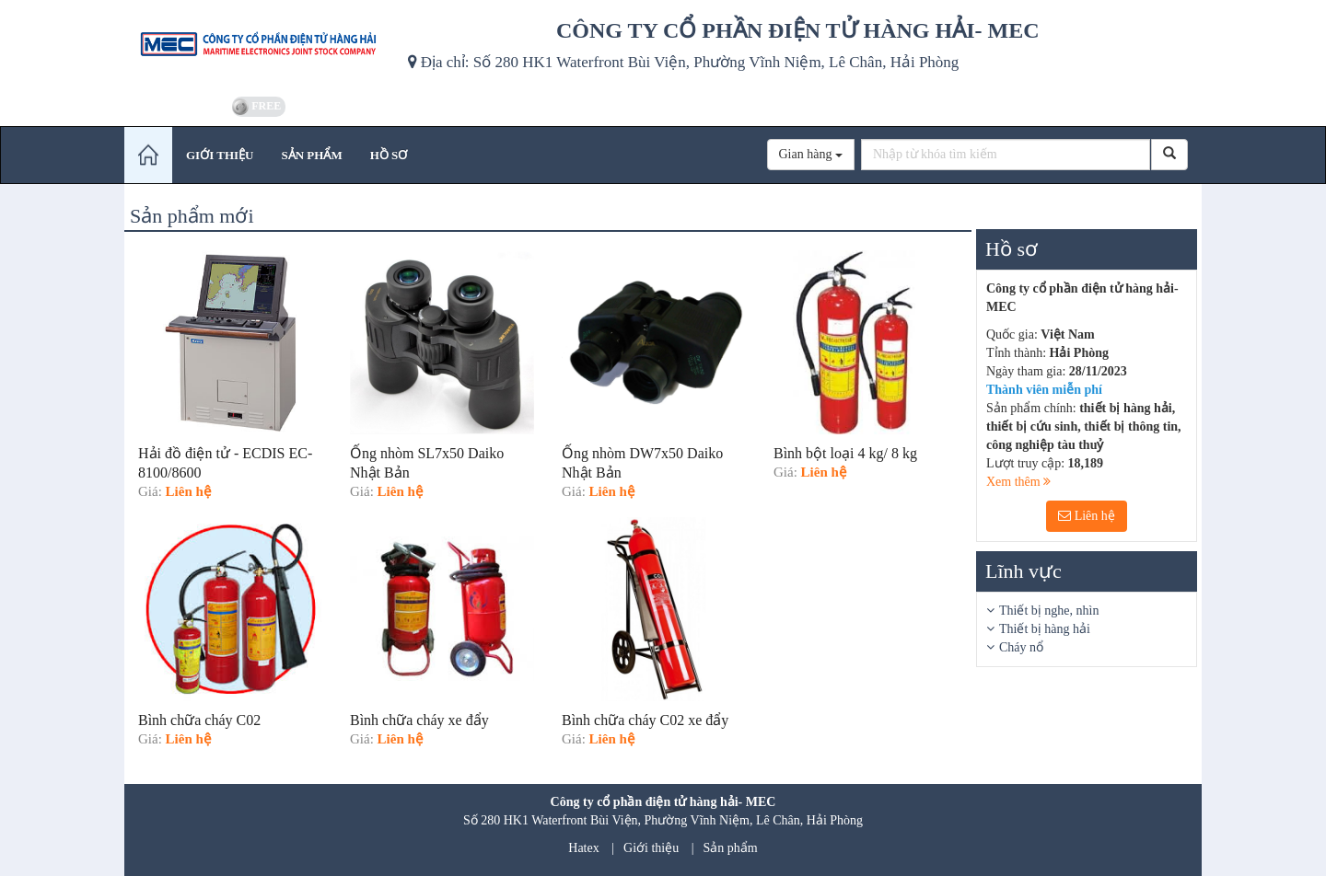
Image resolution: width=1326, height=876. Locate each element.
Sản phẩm (731, 848)
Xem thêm (1018, 482)
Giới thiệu (651, 848)
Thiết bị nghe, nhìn (1049, 610)
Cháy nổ (1021, 647)
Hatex (583, 848)
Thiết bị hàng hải (1044, 629)
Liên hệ (1086, 516)
